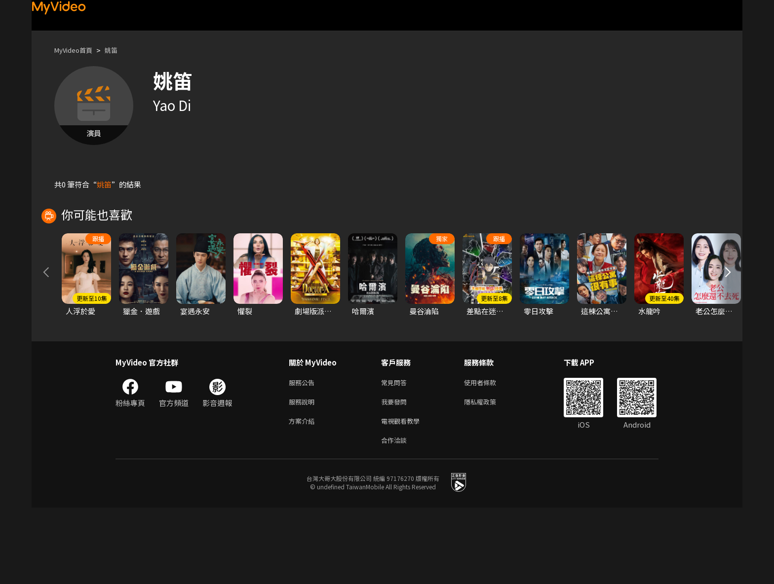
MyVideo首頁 (76, 50)
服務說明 (303, 474)
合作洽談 (396, 516)
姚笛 (119, 50)
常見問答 (396, 453)
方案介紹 (303, 495)
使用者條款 (488, 453)
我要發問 (396, 474)
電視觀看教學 (403, 495)
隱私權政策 (488, 474)
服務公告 (303, 453)
